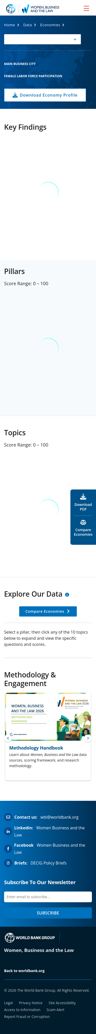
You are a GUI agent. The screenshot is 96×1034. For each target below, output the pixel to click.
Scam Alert (56, 1009)
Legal (8, 1002)
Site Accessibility (62, 1002)
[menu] (86, 8)
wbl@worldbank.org (59, 817)
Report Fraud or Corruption (27, 1016)
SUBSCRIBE (48, 913)
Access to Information (22, 1009)
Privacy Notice (30, 1002)
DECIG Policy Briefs (48, 863)
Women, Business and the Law (39, 950)
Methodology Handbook (36, 748)
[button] (42, 39)
